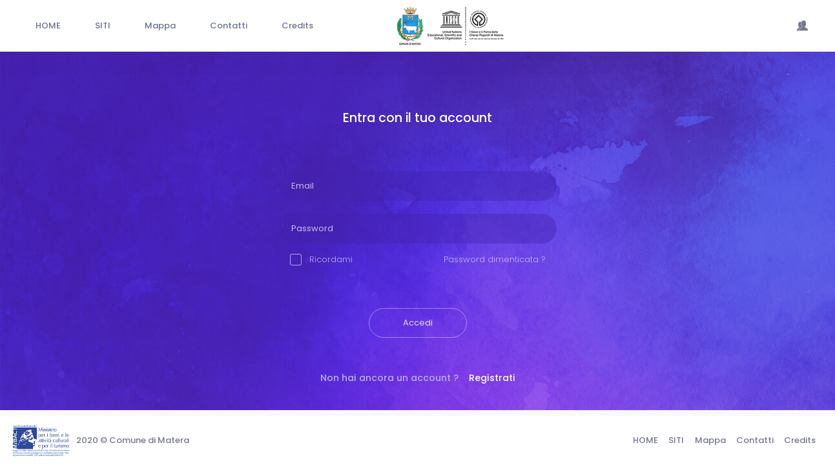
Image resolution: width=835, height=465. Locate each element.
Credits (800, 440)
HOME (645, 440)
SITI (676, 440)
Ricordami (321, 259)
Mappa (710, 440)
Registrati (492, 377)
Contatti (755, 440)
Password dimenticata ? (495, 259)
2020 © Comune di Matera (132, 440)
